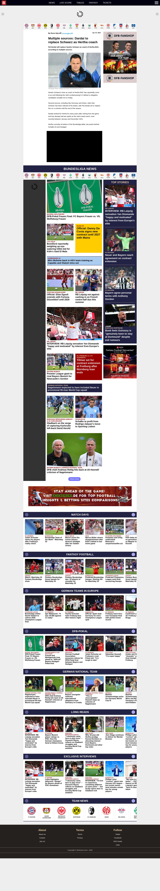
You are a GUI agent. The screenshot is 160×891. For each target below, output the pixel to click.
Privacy (80, 870)
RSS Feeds (118, 874)
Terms (80, 867)
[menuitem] (24, 3)
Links (118, 877)
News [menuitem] (52, 3)
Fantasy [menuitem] (93, 3)
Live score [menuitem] (66, 3)
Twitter (117, 867)
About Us (42, 867)
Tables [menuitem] (80, 3)
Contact (42, 870)
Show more (74, 512)
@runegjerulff (67, 66)
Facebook (117, 870)
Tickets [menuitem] (107, 3)
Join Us (42, 874)
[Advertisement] (80, 38)
